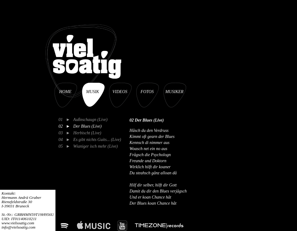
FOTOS (147, 91)
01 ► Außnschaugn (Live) (83, 119)
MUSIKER (174, 91)
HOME (65, 91)
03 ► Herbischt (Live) (79, 133)
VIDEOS (119, 91)
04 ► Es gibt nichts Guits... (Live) (89, 139)
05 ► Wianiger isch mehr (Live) (88, 146)
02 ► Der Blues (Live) (80, 126)
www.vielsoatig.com (18, 223)
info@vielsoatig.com (18, 227)
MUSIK (92, 91)
